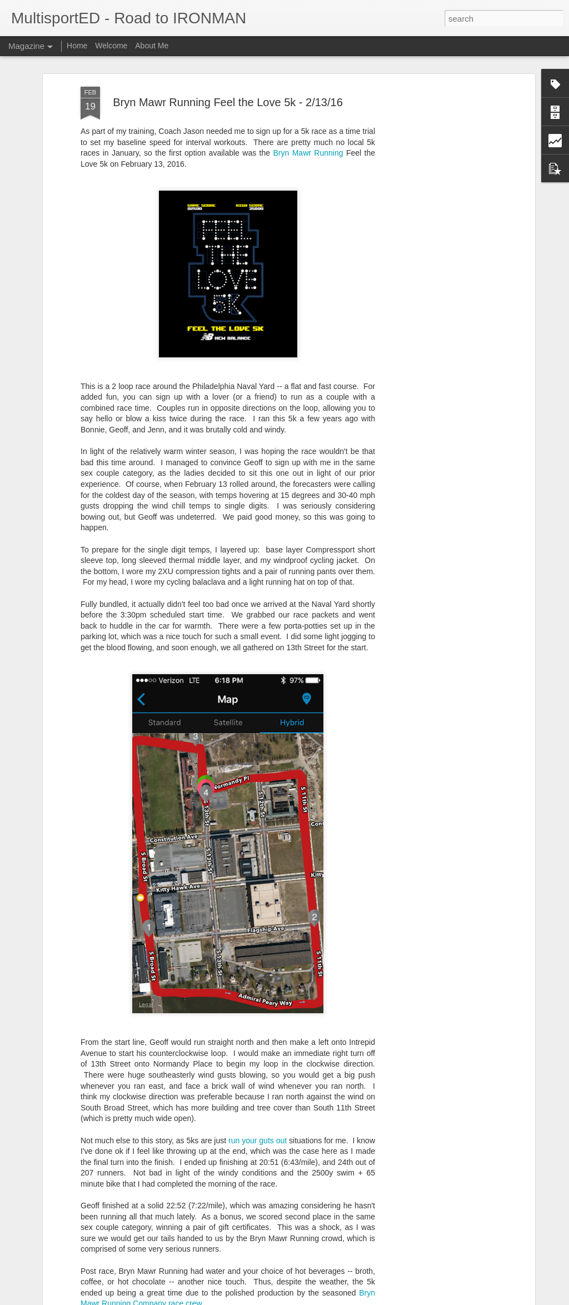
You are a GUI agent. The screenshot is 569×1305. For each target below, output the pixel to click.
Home (77, 45)
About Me (151, 45)
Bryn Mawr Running (308, 147)
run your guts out (257, 1135)
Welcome (111, 45)
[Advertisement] (436, 257)
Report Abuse (352, 1299)
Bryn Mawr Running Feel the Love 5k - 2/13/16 (228, 97)
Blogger (319, 1299)
